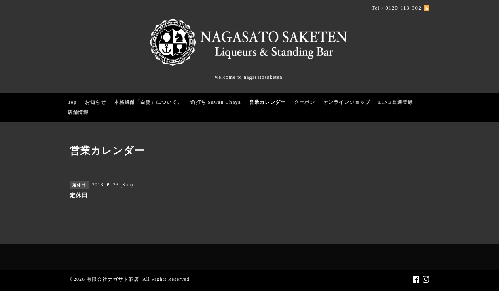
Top (72, 102)
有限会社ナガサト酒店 (113, 279)
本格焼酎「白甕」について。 (148, 102)
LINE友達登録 (395, 102)
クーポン (304, 102)
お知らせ (95, 102)
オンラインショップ (346, 102)
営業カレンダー (267, 102)
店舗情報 (78, 112)
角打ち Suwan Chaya (215, 102)
